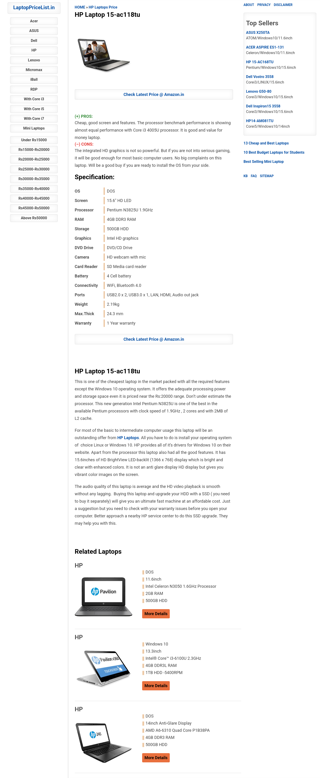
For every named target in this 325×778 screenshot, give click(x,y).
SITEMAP (267, 176)
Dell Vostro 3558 (260, 77)
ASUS (34, 31)
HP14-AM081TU (259, 121)
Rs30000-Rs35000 (33, 179)
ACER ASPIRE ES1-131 (265, 47)
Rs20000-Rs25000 (33, 159)
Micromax (34, 70)
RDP (33, 89)
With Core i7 (34, 118)
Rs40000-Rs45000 (33, 198)
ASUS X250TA (258, 32)
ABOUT (249, 5)
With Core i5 (34, 109)
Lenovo (34, 60)
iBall (33, 79)
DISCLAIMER (283, 5)
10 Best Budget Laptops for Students (274, 152)
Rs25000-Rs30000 (33, 169)
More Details (155, 613)
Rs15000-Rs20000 (33, 149)
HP (34, 50)
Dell (34, 40)
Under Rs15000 (34, 140)
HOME (80, 7)
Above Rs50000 (34, 218)
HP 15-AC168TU (259, 62)
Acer (34, 21)
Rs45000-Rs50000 (33, 208)
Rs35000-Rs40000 (33, 189)
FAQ (254, 176)
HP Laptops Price (103, 7)
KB (246, 176)
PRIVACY (264, 5)
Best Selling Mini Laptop (264, 161)
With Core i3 (34, 99)
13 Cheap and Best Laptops (266, 143)
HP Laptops (128, 437)
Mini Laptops (34, 128)
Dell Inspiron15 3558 (263, 106)
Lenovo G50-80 (258, 91)
